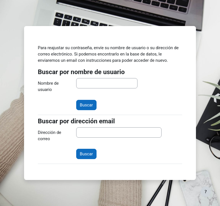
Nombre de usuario (48, 86)
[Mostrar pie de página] (206, 192)
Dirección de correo (49, 135)
